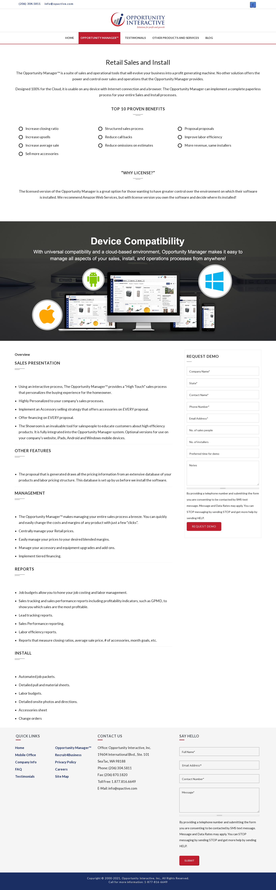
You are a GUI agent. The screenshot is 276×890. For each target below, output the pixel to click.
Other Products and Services (175, 37)
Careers (61, 769)
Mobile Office (25, 755)
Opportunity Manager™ (99, 37)
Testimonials (135, 37)
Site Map (62, 776)
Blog (209, 37)
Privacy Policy (65, 762)
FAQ (18, 769)
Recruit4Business (68, 755)
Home (69, 37)
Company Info (26, 762)
